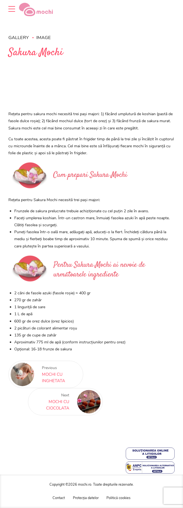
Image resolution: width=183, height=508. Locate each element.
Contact (59, 497)
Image (43, 37)
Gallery (18, 37)
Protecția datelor (86, 497)
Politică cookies (118, 497)
